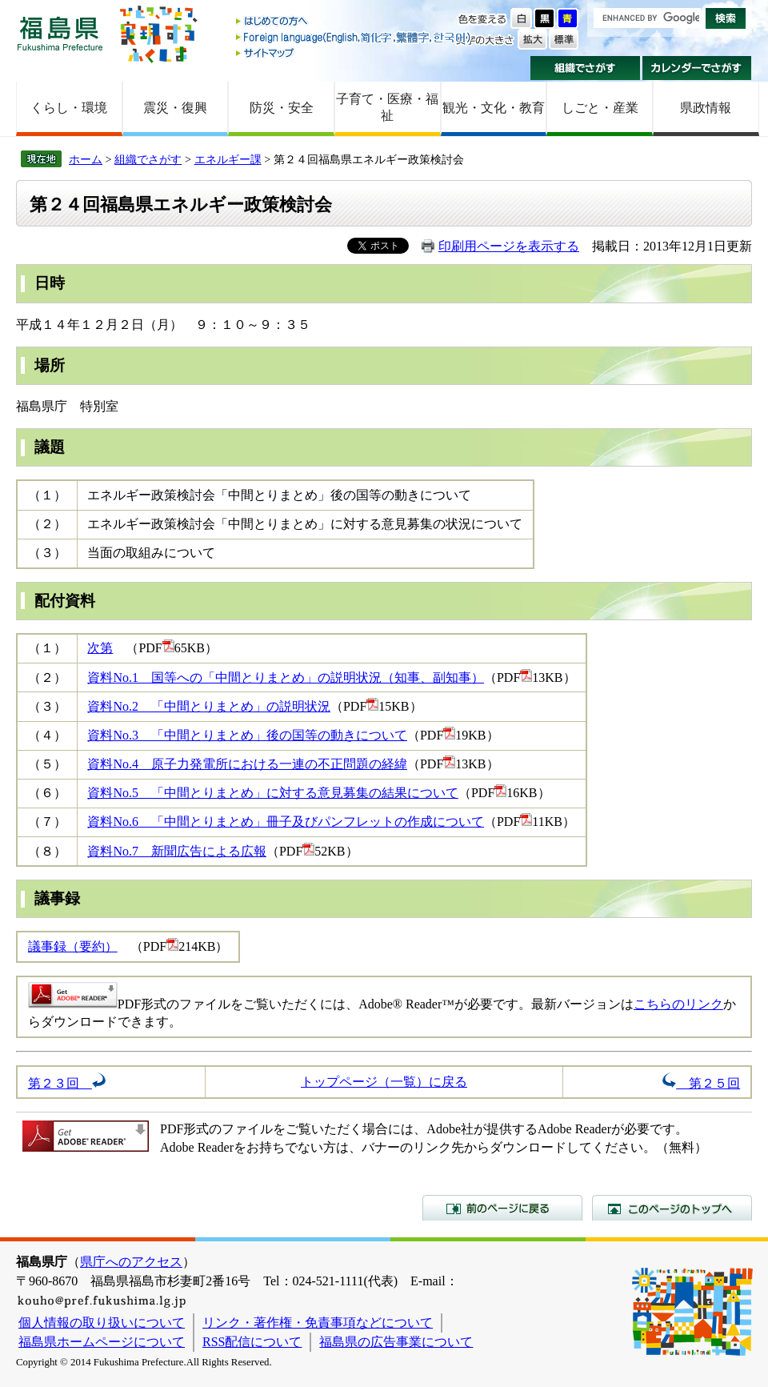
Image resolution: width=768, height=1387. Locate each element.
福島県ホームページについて (101, 1342)
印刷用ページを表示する (508, 246)
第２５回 (701, 1083)
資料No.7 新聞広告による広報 (176, 851)
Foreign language (354, 37)
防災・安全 (282, 107)
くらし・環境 (68, 107)
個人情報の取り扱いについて (101, 1322)
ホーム (85, 159)
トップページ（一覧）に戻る (384, 1081)
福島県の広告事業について (396, 1342)
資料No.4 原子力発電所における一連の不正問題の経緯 (247, 764)
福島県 (60, 33)
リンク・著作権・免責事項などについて (317, 1322)
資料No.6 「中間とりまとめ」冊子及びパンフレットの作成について (285, 821)
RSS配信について (252, 1342)
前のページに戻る (502, 1208)
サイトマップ (354, 52)
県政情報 (705, 107)
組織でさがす (585, 68)
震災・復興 (175, 107)
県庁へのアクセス (131, 1262)
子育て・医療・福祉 (387, 107)
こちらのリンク (678, 1004)
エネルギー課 (228, 159)
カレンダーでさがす (697, 68)
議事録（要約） (73, 946)
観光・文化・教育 (493, 107)
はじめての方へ (354, 22)
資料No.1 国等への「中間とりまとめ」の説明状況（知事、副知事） (285, 677)
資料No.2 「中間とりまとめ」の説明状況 (208, 706)
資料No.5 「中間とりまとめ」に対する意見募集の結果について (272, 793)
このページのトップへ (672, 1208)
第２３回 (67, 1083)
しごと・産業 (600, 107)
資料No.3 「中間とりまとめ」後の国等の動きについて (247, 735)
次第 (100, 648)
